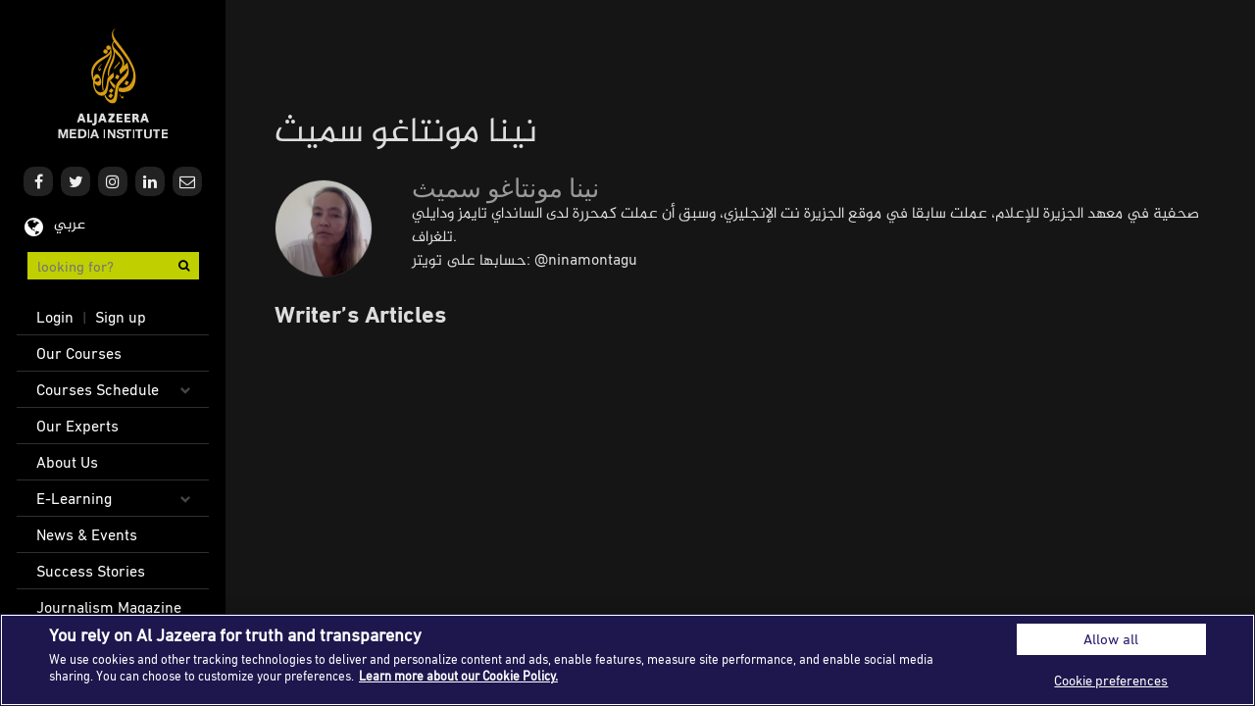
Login (55, 317)
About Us (67, 462)
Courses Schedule (97, 389)
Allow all (1110, 638)
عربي (69, 225)
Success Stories (90, 570)
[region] (627, 660)
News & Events (86, 534)
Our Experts (77, 425)
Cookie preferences (1111, 680)
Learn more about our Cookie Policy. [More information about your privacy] (458, 675)
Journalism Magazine (108, 607)
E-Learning (74, 498)
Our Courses (79, 353)
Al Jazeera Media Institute (113, 84)
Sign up (120, 317)
